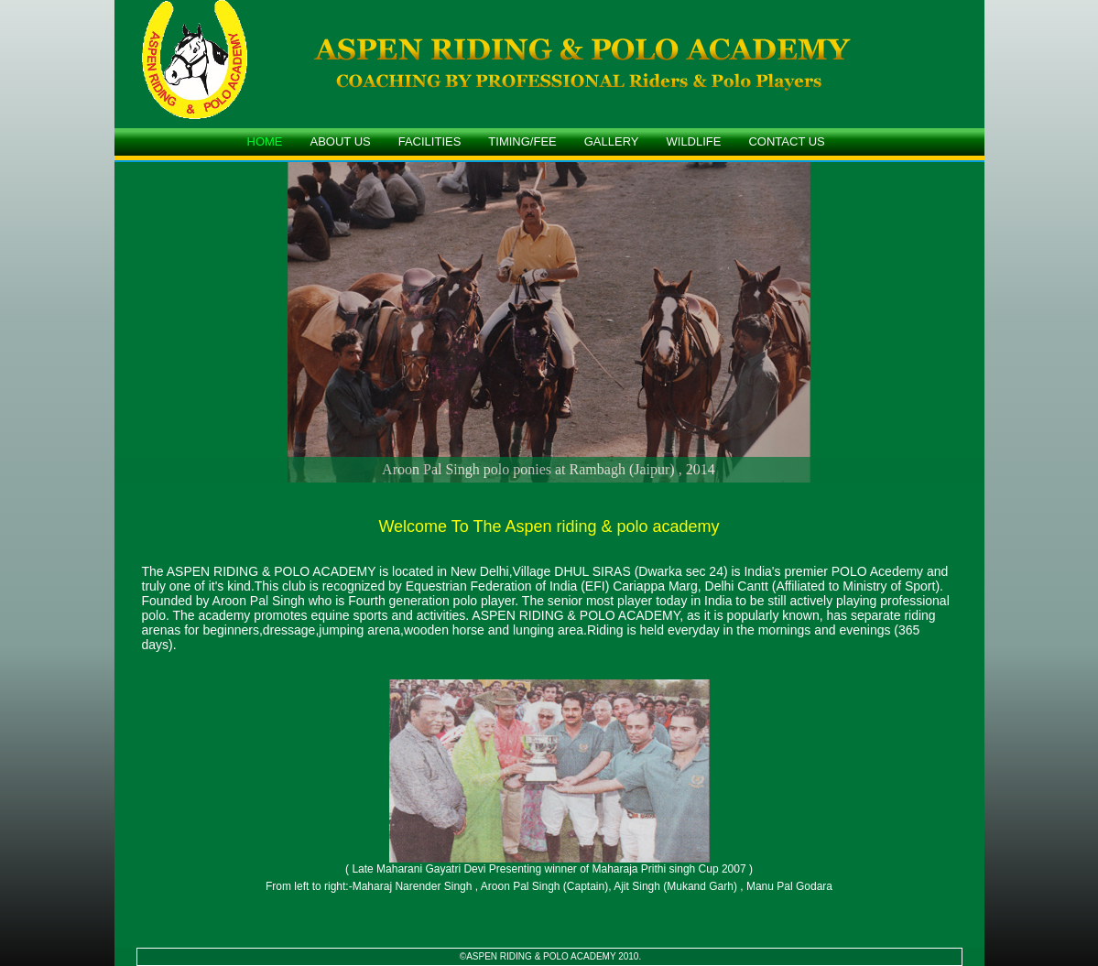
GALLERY (611, 141)
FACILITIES (430, 141)
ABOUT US (340, 141)
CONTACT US (786, 141)
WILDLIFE (694, 141)
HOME (265, 141)
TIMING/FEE (522, 141)
